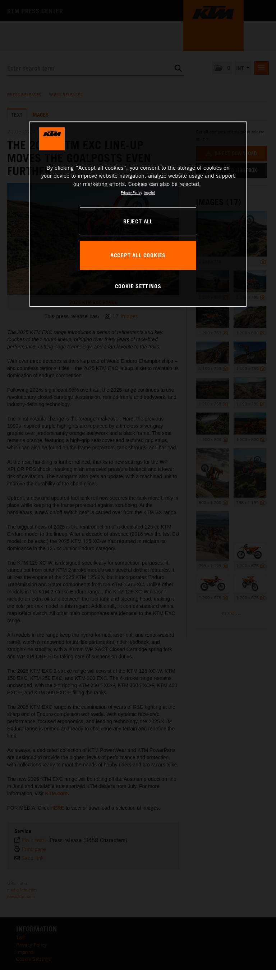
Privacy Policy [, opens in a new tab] (131, 192)
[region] (138, 214)
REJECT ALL (138, 221)
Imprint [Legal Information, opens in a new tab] (149, 192)
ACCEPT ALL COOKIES (138, 255)
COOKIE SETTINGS (138, 286)
